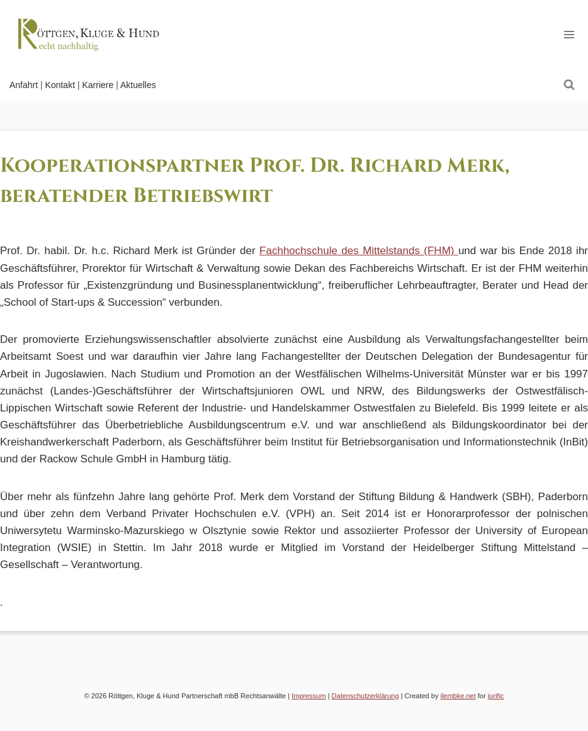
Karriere (97, 85)
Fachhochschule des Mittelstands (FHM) (358, 251)
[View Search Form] (569, 85)
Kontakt (60, 85)
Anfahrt (23, 85)
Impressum (308, 696)
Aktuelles (138, 85)
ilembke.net (457, 696)
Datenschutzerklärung (365, 696)
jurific (496, 696)
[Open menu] (568, 34)
